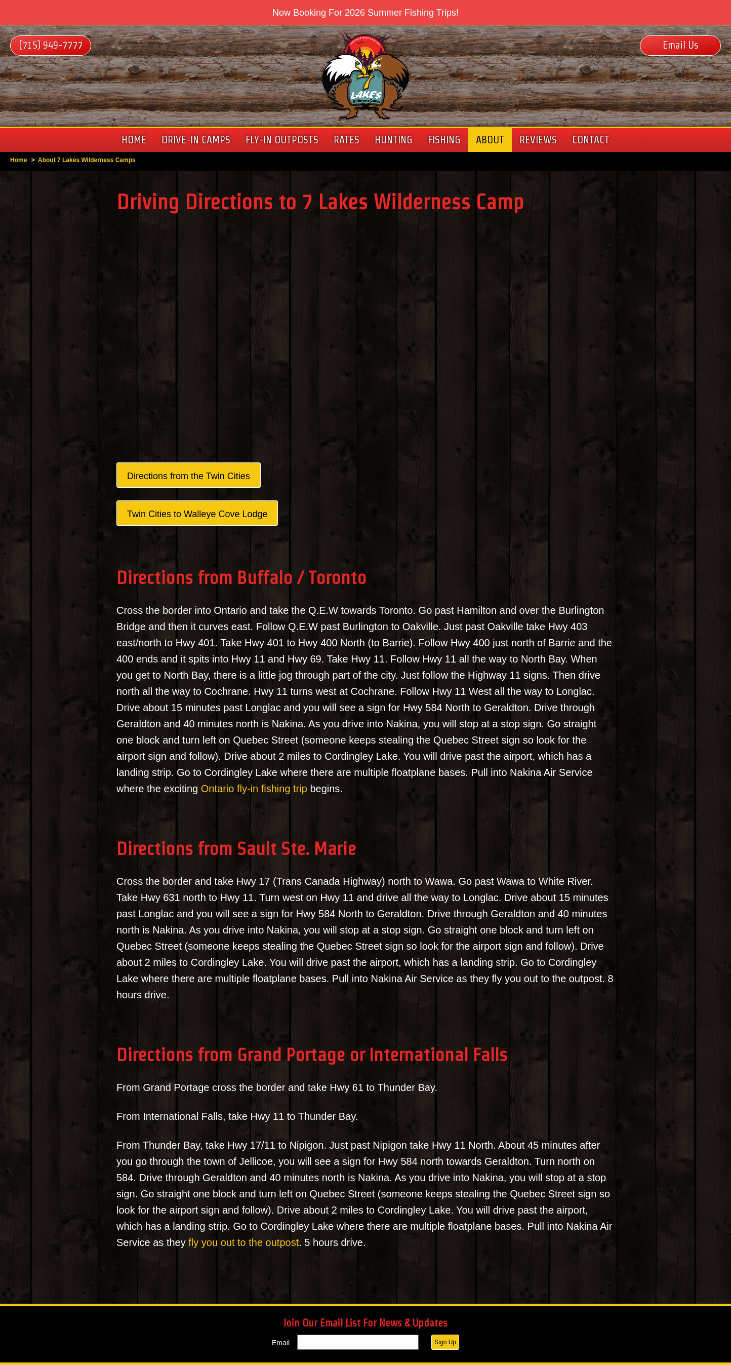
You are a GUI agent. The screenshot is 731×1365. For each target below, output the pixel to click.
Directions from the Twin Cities (188, 476)
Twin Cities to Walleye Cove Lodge (197, 514)
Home (18, 160)
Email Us (681, 45)
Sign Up (445, 1342)
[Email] (358, 1342)
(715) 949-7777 (51, 45)
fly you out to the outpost (243, 1242)
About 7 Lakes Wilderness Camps (87, 160)
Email (281, 1343)
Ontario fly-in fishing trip (254, 788)
